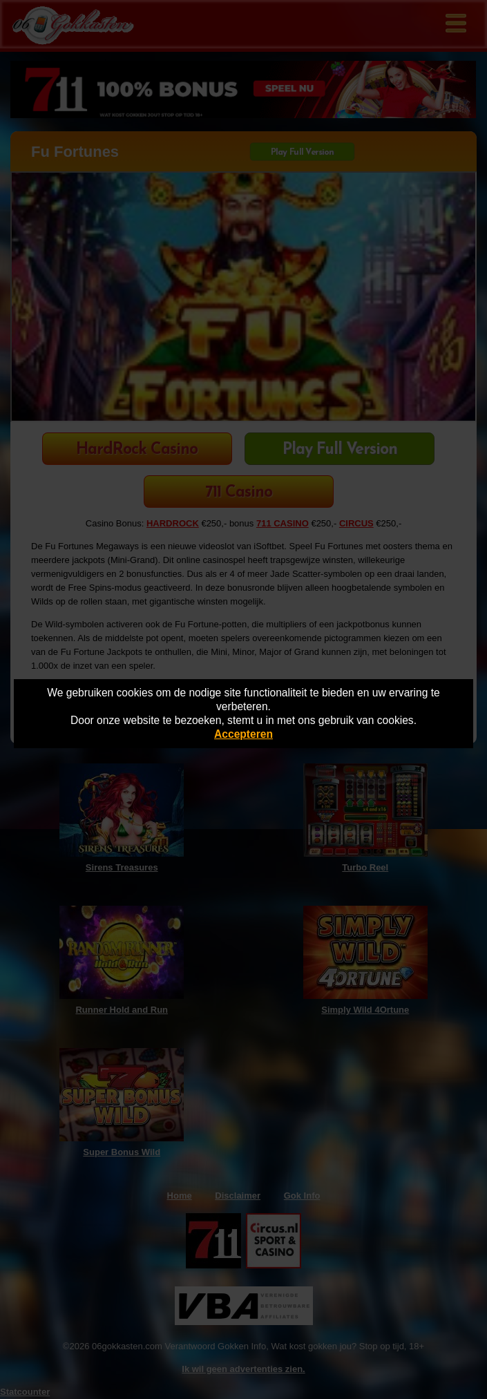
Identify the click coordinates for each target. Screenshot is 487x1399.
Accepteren (243, 734)
